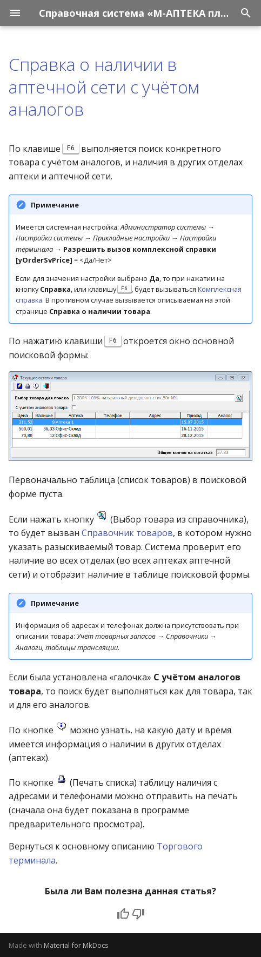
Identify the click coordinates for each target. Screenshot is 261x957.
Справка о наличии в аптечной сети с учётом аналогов (104, 86)
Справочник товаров (127, 533)
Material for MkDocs (76, 945)
